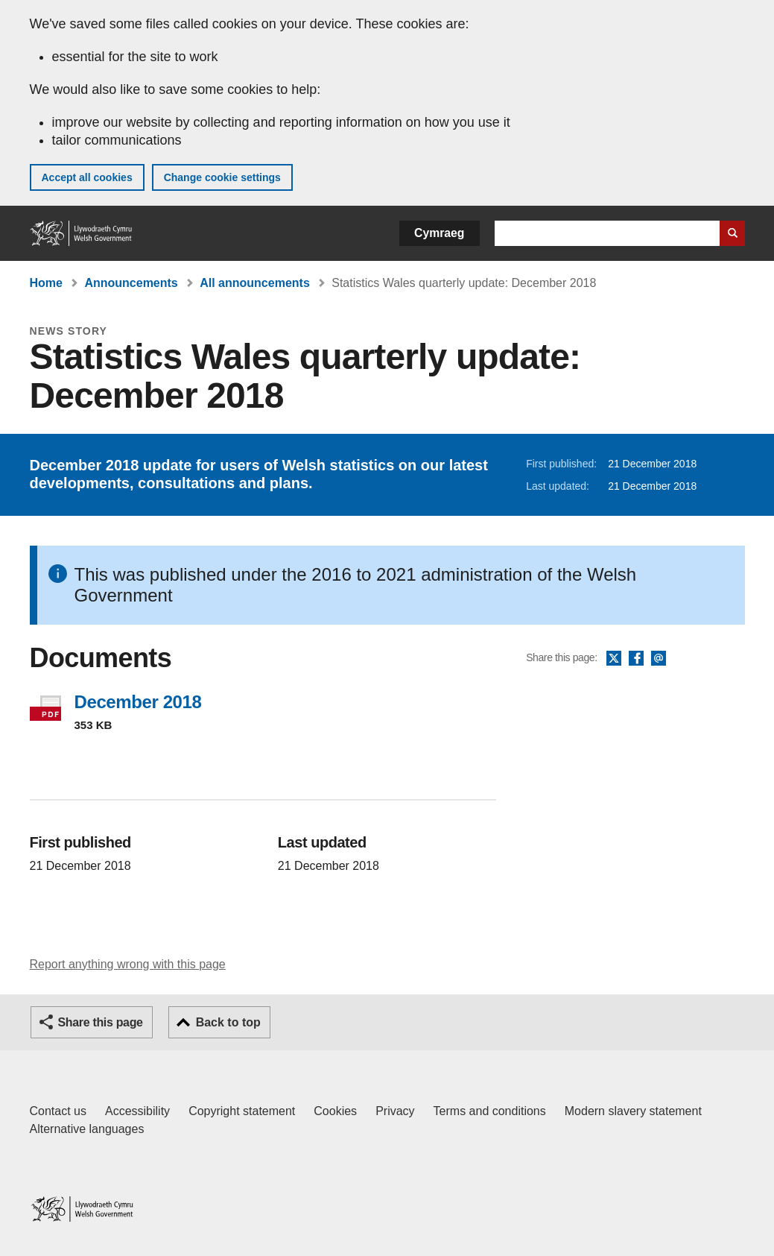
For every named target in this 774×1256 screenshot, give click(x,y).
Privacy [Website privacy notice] (394, 1111)
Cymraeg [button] (439, 233)
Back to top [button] (228, 1022)
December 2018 (138, 702)
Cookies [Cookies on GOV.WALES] (335, 1111)
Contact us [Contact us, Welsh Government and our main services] (58, 1111)
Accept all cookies (87, 177)
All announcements (255, 283)
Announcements (130, 283)
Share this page (100, 1022)
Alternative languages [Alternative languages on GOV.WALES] (87, 1129)
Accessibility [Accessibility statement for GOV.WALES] (137, 1111)
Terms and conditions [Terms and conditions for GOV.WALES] (490, 1111)
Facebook (636, 659)
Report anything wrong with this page (128, 964)
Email (658, 659)
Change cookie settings (222, 177)
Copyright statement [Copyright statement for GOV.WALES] (241, 1111)
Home (46, 283)
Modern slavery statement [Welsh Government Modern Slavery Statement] (633, 1111)
